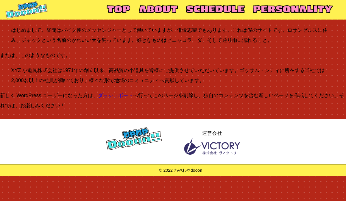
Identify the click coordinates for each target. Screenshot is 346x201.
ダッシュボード (115, 95)
